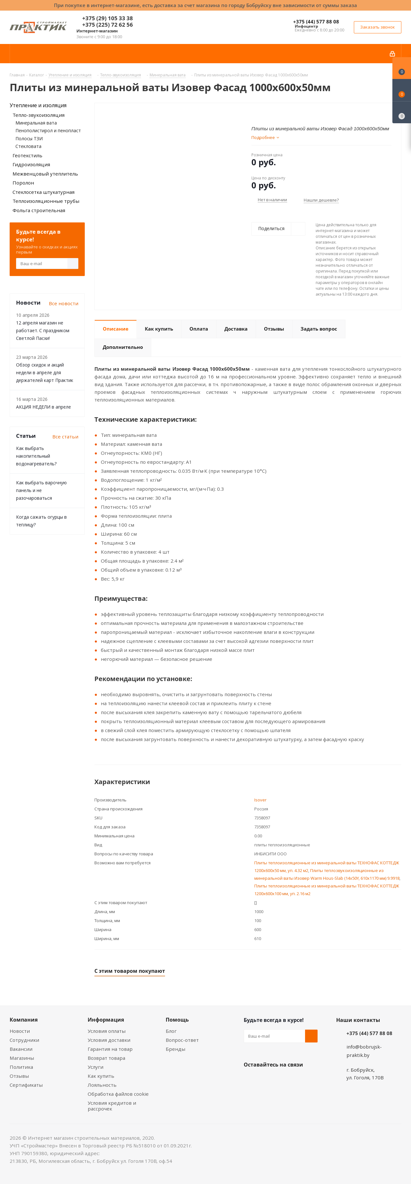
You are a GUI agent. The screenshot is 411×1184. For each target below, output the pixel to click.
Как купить (101, 1076)
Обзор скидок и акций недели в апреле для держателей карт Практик (44, 372)
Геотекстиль (27, 155)
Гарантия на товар (110, 1049)
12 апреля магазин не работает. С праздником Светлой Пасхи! (42, 330)
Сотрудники (24, 1040)
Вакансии (21, 1049)
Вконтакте (250, 1079)
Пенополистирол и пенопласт (48, 130)
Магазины (22, 1058)
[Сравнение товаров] (401, 112)
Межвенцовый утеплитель (45, 173)
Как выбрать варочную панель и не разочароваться (41, 490)
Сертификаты (26, 1085)
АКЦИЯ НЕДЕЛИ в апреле (43, 407)
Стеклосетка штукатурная (43, 192)
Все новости (63, 303)
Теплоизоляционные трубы (46, 201)
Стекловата (28, 146)
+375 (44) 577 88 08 (316, 21)
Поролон (23, 182)
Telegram (298, 1079)
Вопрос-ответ (182, 1040)
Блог (171, 1031)
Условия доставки (109, 1040)
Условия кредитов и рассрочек (112, 1106)
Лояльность (102, 1085)
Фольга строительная (39, 210)
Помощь (177, 1019)
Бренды (175, 1049)
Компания (24, 1019)
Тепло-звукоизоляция (39, 115)
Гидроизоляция (31, 164)
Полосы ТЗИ (29, 138)
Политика (21, 1067)
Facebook (266, 1079)
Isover (260, 800)
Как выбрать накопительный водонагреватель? (36, 456)
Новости (20, 1031)
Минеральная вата (36, 123)
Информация (106, 1019)
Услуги (95, 1067)
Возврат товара (106, 1058)
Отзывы (19, 1076)
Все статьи (65, 436)
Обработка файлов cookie (118, 1094)
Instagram (282, 1079)
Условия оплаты (107, 1031)
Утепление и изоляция (38, 105)
